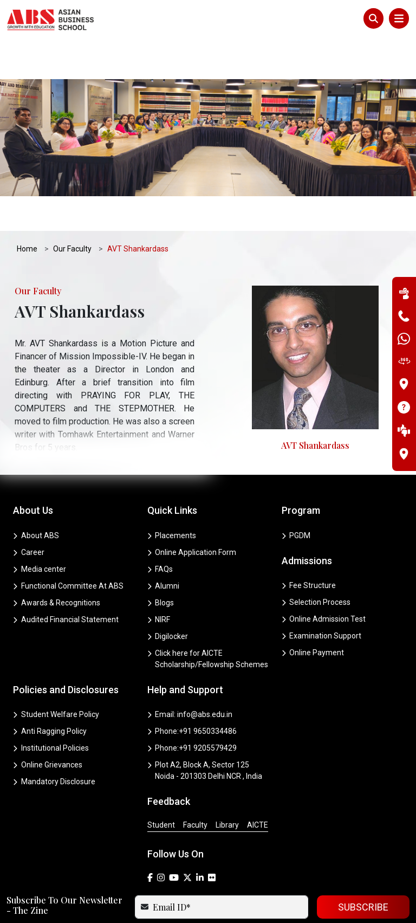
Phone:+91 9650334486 (192, 691)
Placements (172, 496)
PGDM (296, 496)
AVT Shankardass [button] (138, 209)
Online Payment (313, 613)
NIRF (159, 580)
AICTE (257, 785)
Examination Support (322, 596)
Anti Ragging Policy (50, 691)
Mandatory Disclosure (54, 742)
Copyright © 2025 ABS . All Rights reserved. (208, 907)
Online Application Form (192, 512)
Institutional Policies (51, 708)
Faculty (195, 785)
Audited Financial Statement (66, 580)
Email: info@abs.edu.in (190, 674)
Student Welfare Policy (56, 674)
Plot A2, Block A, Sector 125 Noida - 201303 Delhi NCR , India (205, 731)
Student (161, 785)
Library (227, 785)
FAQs (160, 529)
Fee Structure (309, 545)
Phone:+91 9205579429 (192, 708)
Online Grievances (47, 725)
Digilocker (167, 596)
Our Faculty (73, 209)
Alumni (163, 546)
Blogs (160, 563)
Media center (39, 529)
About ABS (36, 496)
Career (28, 512)
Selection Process (316, 562)
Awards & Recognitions (56, 563)
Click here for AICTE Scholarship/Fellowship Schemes (208, 619)
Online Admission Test (324, 579)
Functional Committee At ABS (68, 546)
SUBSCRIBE (363, 867)
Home (27, 209)
